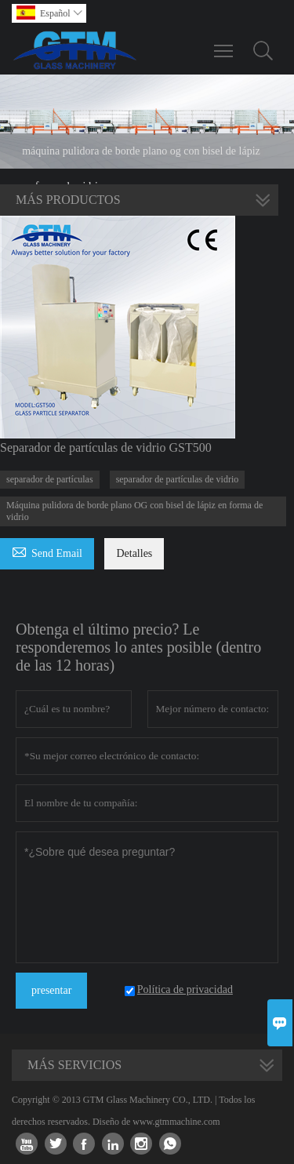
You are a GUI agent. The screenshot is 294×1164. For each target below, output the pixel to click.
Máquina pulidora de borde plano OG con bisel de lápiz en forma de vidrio (134, 511)
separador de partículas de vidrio (177, 479)
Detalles (134, 553)
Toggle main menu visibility (224, 43)
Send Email (47, 551)
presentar (51, 990)
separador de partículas (49, 479)
